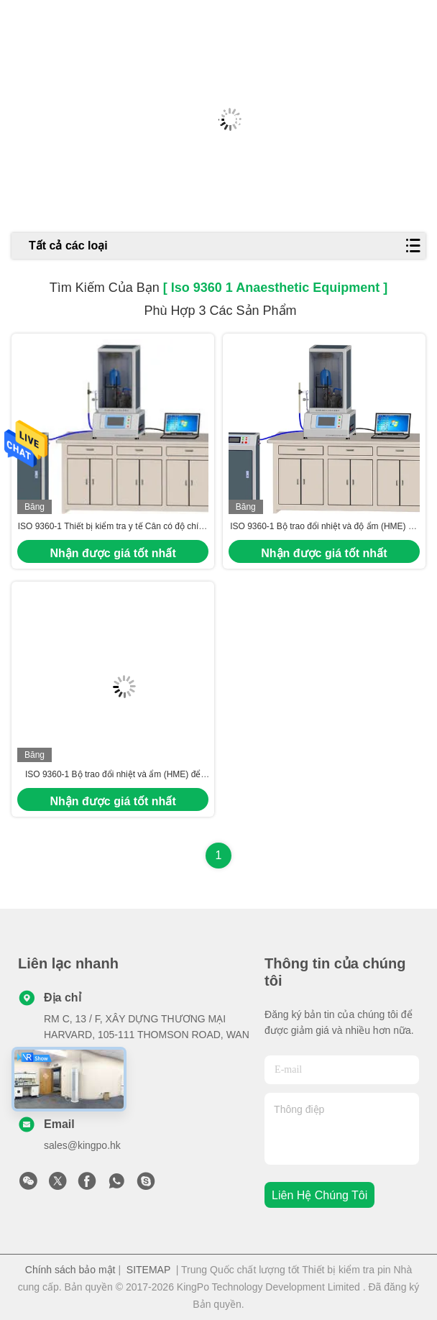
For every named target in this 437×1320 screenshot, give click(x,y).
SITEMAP (148, 1269)
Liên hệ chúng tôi (319, 1195)
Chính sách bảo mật (70, 1269)
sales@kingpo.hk (82, 1145)
